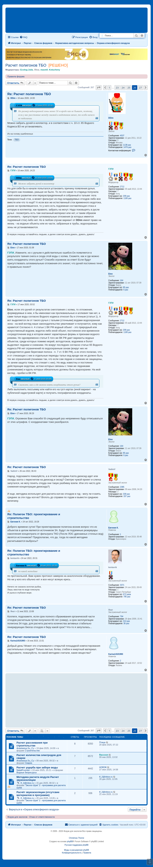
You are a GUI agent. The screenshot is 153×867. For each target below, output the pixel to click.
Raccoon (103, 755)
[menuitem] (108, 824)
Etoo (110, 274)
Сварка (28, 763)
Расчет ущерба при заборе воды (37, 767)
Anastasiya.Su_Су (25, 748)
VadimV (111, 469)
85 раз (126, 287)
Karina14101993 (115, 654)
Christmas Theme (76, 838)
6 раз (125, 290)
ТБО (17, 140)
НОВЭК (103, 767)
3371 (122, 585)
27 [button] (140, 87)
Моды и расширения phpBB (76, 850)
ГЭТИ (19, 105)
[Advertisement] (74, 700)
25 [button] (128, 87)
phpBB (70, 841)
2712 (122, 187)
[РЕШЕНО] (58, 65)
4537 (122, 136)
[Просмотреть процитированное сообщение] (34, 105)
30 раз (126, 623)
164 (121, 280)
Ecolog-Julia (26, 70)
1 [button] (109, 87)
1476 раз (127, 147)
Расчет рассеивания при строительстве (32, 744)
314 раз (126, 621)
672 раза (127, 594)
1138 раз (127, 145)
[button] (99, 87)
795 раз (126, 597)
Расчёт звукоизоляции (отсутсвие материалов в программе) (38, 794)
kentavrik (112, 567)
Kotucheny (54, 70)
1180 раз (127, 198)
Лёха (36, 70)
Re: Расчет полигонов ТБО (29, 94)
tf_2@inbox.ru (27, 783)
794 (121, 616)
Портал (27, 43)
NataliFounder (23, 770)
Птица (102, 742)
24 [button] (123, 87)
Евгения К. (113, 528)
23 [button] (117, 87)
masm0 (44, 70)
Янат (110, 610)
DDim (110, 118)
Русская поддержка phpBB (76, 845)
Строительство (32, 750)
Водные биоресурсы (27, 772)
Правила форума (15, 76)
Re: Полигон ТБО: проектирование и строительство (33, 516)
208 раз (126, 196)
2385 (122, 487)
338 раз (126, 494)
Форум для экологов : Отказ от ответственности (31, 817)
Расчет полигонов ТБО (25, 65)
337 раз (126, 496)
